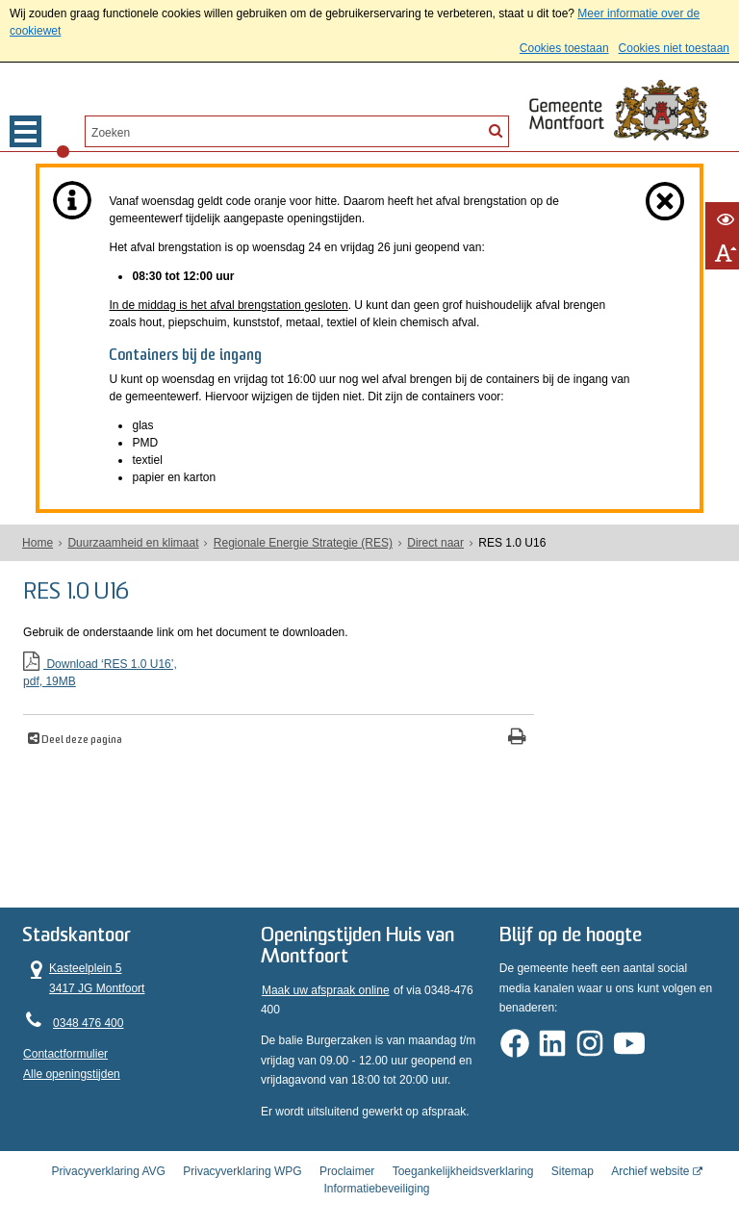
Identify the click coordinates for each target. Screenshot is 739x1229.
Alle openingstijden (71, 1064)
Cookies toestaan (564, 48)
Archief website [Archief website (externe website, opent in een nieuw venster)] (650, 1157)
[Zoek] (495, 129)
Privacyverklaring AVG (108, 1157)
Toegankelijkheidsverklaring (463, 1157)
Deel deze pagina (80, 736)
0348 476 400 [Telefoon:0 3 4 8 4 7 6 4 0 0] (88, 1013)
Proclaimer (346, 1157)
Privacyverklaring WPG (242, 1157)
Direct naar (435, 543)
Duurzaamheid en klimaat (132, 543)
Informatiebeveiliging (376, 1174)
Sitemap (572, 1157)
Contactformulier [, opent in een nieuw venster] (65, 1045)
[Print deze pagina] (427, 735)
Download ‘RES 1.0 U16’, (233, 669)
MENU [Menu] (25, 131)
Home (37, 543)
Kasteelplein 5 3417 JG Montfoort (83, 968)
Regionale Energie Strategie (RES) (303, 543)
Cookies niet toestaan (674, 48)
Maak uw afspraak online (326, 981)
